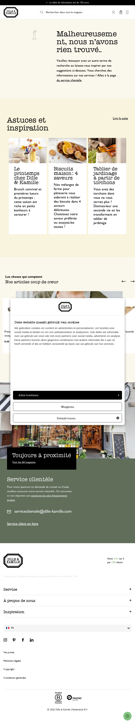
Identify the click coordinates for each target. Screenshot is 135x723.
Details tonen (88, 418)
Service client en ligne (22, 523)
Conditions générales (15, 678)
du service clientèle (69, 80)
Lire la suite (120, 118)
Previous (123, 281)
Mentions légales (12, 661)
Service (10, 589)
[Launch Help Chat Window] (127, 716)
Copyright (9, 669)
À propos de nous (19, 600)
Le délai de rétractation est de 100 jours (69, 2)
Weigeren (67, 407)
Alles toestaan (68, 395)
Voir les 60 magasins (24, 462)
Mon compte (113, 12)
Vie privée (9, 652)
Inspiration (14, 612)
